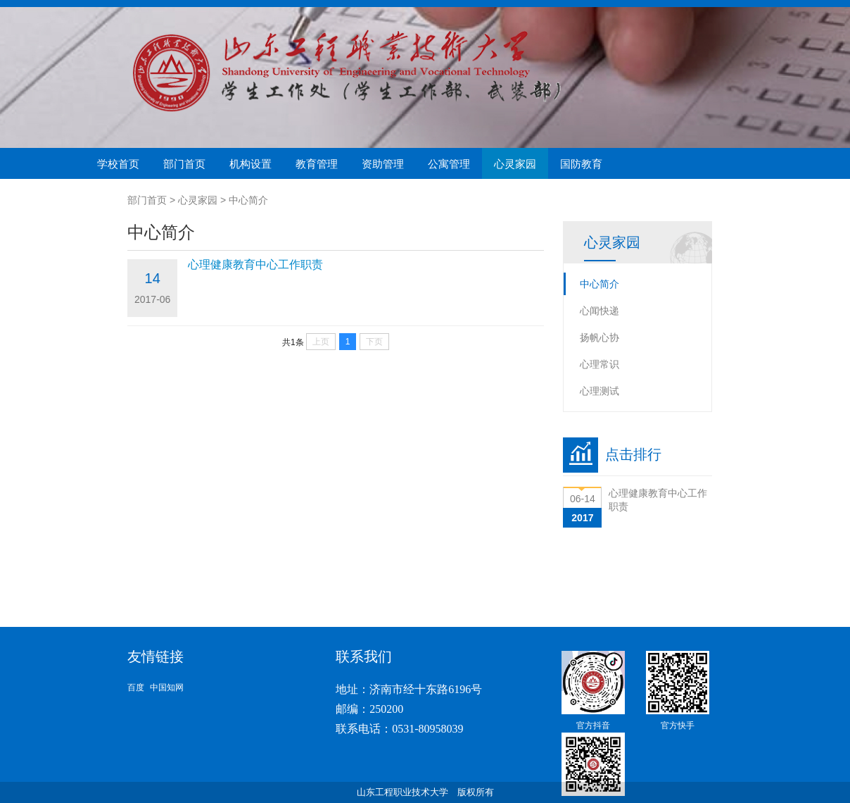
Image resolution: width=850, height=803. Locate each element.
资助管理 (383, 164)
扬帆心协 (599, 337)
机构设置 (250, 164)
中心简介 (248, 200)
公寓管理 (449, 164)
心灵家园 (515, 164)
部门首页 (184, 164)
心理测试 (599, 391)
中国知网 (167, 687)
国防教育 (581, 164)
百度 (135, 687)
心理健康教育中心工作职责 (255, 264)
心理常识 (599, 364)
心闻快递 (599, 310)
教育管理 (317, 164)
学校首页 (118, 164)
